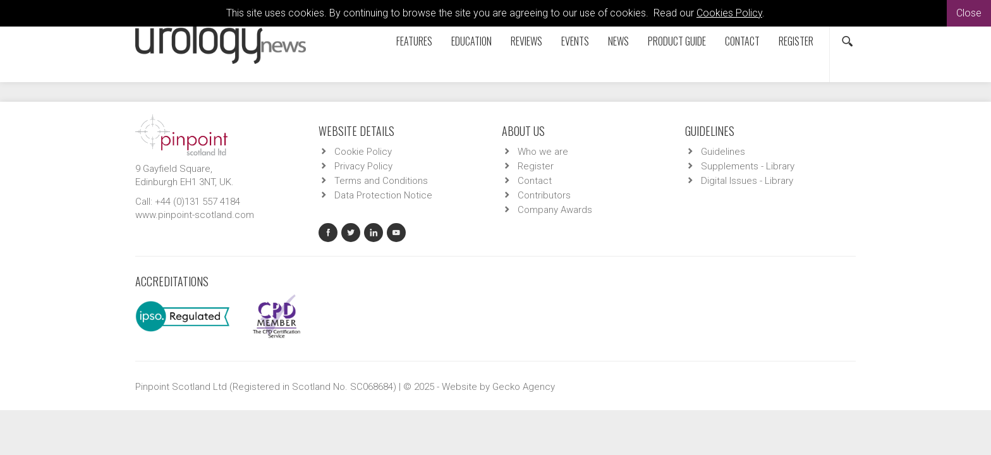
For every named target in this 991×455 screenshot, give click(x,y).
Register (796, 41)
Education (471, 41)
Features (414, 41)
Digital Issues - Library (747, 180)
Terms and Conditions (381, 180)
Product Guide (677, 41)
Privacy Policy (363, 166)
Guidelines (723, 151)
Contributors (544, 195)
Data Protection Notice (383, 195)
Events (575, 41)
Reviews (526, 41)
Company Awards (555, 209)
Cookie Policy (363, 151)
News (618, 41)
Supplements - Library (747, 166)
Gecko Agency (523, 386)
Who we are (543, 151)
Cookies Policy (729, 13)
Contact (742, 41)
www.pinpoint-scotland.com (194, 215)
